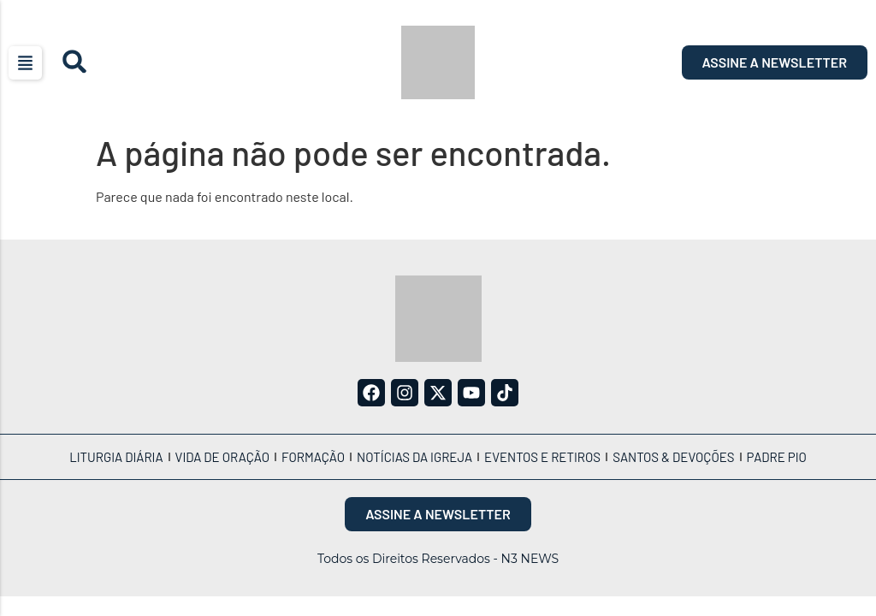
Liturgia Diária (116, 457)
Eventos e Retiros (542, 457)
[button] (25, 63)
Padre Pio (777, 457)
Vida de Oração (222, 457)
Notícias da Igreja (414, 457)
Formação (313, 457)
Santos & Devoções (673, 457)
